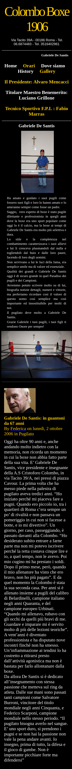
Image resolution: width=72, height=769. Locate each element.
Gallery (44, 71)
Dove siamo (53, 65)
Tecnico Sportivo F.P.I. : (30, 108)
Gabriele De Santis (54, 55)
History (26, 71)
